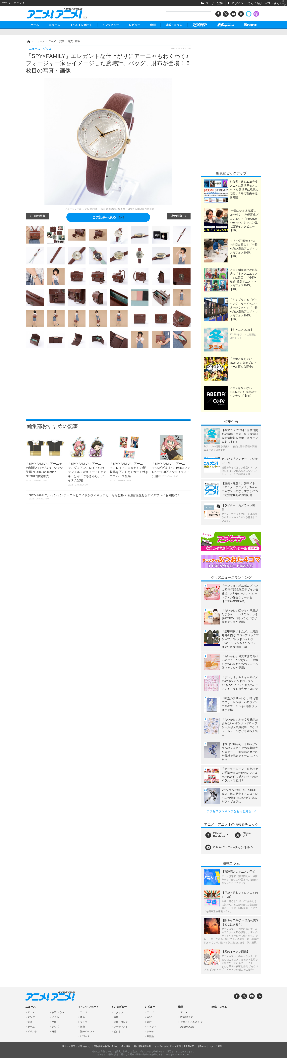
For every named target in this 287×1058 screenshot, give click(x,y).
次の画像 (176, 215)
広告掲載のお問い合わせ (106, 1046)
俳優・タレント (122, 1022)
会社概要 (125, 1046)
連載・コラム (174, 24)
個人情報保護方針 (142, 1046)
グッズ (55, 1026)
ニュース (54, 24)
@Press (201, 1046)
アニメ (31, 1012)
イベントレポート (81, 24)
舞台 (82, 1026)
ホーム (34, 24)
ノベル (55, 1017)
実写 (149, 1017)
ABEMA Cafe (187, 1026)
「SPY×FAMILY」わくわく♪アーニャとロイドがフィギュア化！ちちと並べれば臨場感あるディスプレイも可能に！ (103, 496)
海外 (54, 1031)
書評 (149, 1022)
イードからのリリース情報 (167, 1046)
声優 (54, 1022)
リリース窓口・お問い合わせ (76, 1046)
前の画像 (39, 215)
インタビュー (110, 24)
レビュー (134, 24)
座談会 (150, 1036)
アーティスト (121, 1026)
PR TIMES (189, 1046)
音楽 (30, 1022)
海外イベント (87, 1031)
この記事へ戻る (108, 217)
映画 (82, 1017)
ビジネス (85, 1036)
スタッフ (118, 1012)
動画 (153, 24)
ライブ (83, 1022)
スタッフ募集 (215, 1046)
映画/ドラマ (58, 1012)
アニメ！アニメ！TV (191, 1022)
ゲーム (31, 1026)
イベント (32, 1031)
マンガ (31, 1017)
